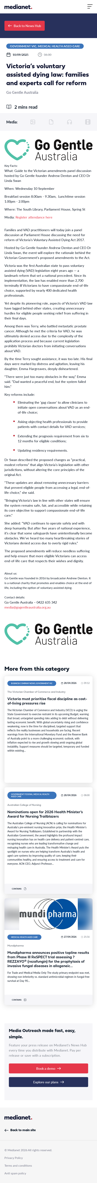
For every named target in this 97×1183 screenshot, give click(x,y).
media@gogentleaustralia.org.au (27, 607)
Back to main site (20, 1130)
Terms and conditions (18, 1165)
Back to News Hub (24, 25)
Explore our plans (48, 1082)
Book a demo (48, 1068)
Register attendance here (34, 217)
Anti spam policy (15, 1173)
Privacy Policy (13, 1158)
